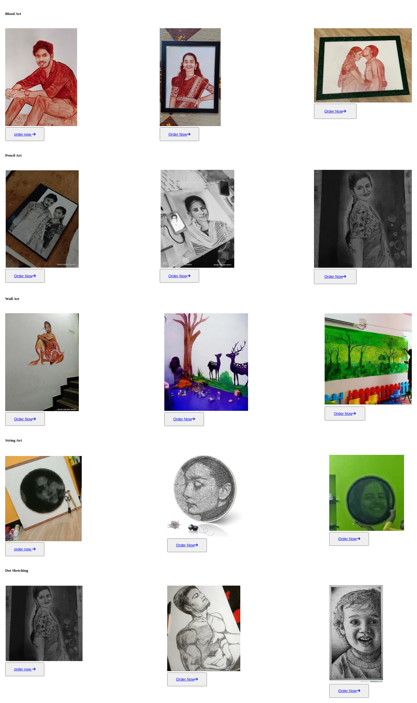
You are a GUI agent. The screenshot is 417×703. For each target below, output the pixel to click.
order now (25, 134)
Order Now (179, 134)
